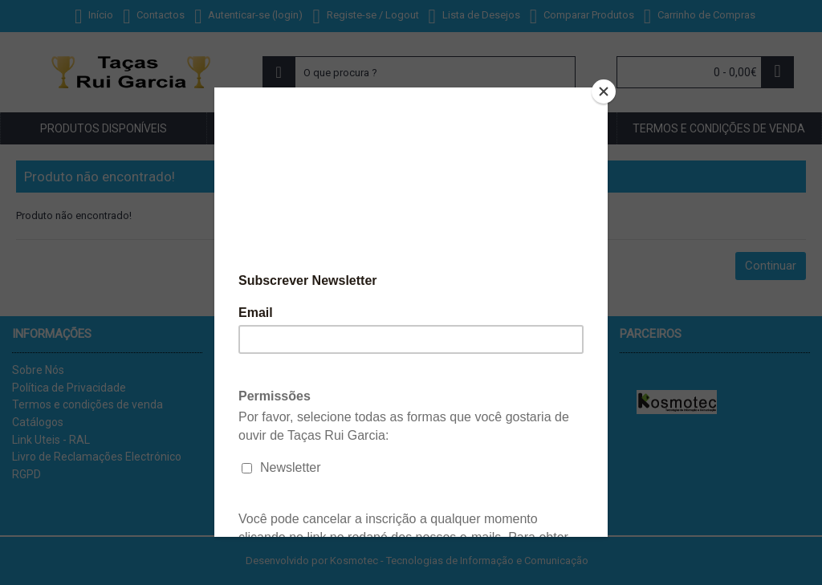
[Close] (604, 91)
